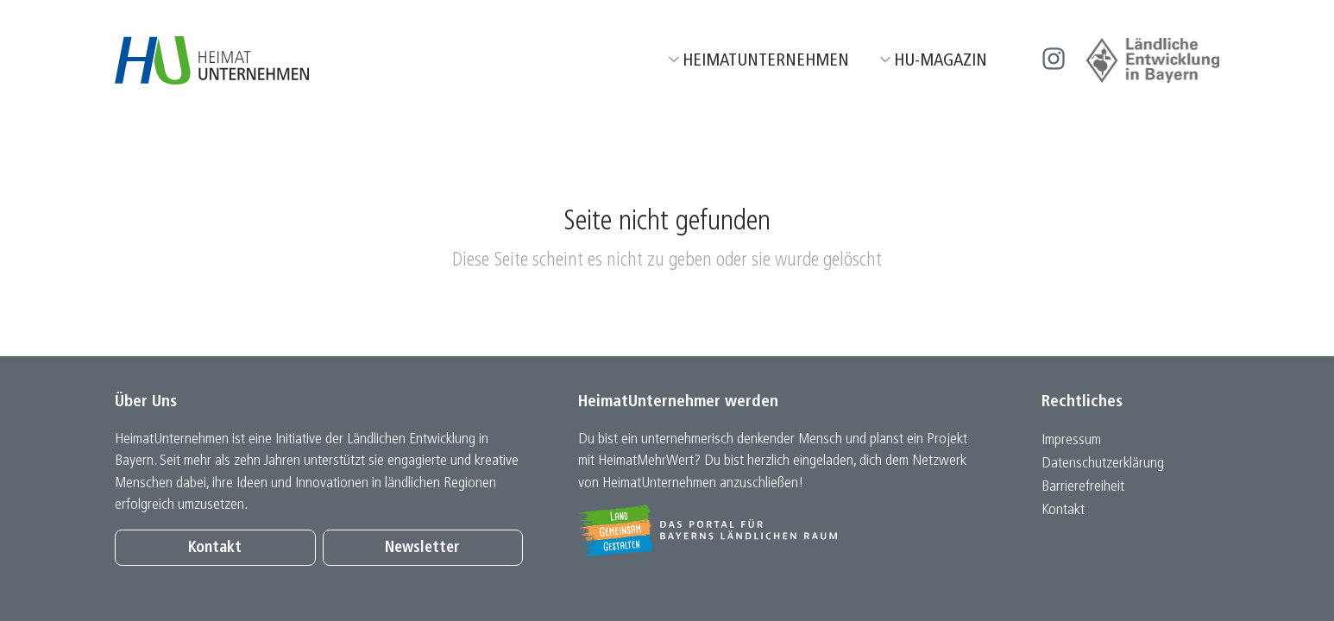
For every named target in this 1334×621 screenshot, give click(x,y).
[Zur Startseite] (212, 60)
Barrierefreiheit (1082, 487)
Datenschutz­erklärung (1102, 463)
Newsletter (422, 548)
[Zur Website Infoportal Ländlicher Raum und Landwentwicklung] (782, 530)
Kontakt (215, 548)
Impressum (1071, 440)
